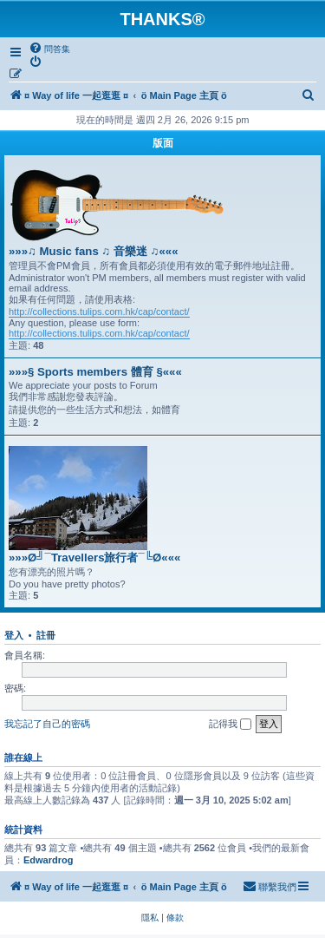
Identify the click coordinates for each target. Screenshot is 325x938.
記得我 (230, 724)
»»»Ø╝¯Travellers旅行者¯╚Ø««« (94, 557)
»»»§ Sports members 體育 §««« (95, 371)
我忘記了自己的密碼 (47, 723)
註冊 (45, 635)
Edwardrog (48, 860)
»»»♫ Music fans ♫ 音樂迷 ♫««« (94, 251)
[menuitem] (49, 49)
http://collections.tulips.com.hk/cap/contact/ (99, 311)
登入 (13, 635)
